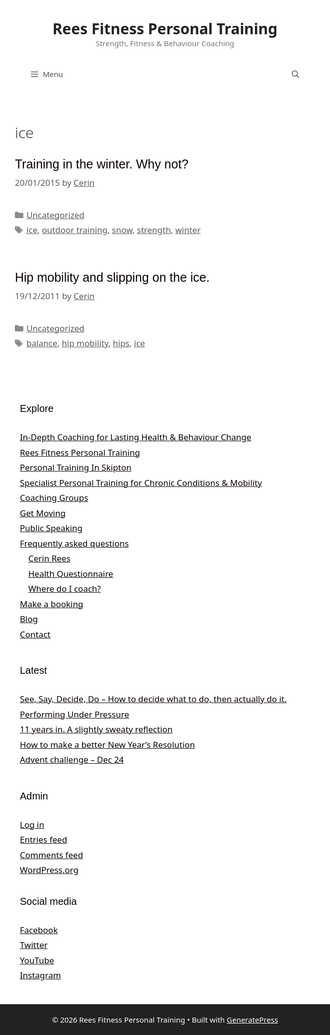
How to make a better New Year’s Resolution (107, 744)
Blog (29, 619)
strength (154, 230)
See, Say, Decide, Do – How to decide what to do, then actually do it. (153, 699)
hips (121, 343)
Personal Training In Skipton (76, 467)
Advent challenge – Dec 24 (72, 759)
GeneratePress (252, 1020)
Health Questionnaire (70, 573)
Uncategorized (55, 215)
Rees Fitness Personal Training (165, 28)
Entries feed (43, 839)
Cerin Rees (49, 558)
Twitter (34, 945)
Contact (35, 634)
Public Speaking (51, 528)
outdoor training (74, 230)
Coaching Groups (54, 497)
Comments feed (51, 855)
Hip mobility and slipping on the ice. (112, 277)
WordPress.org (49, 870)
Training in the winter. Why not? (101, 164)
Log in (32, 824)
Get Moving (43, 513)
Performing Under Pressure (74, 714)
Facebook (39, 930)
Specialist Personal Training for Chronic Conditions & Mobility (141, 482)
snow (122, 230)
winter (188, 230)
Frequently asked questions (74, 543)
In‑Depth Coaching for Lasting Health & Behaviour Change (135, 437)
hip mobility (85, 343)
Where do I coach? (64, 588)
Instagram (40, 975)
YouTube (37, 960)
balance (41, 343)
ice (31, 230)
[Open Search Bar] (295, 74)
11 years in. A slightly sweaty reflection (96, 729)
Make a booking (51, 604)
